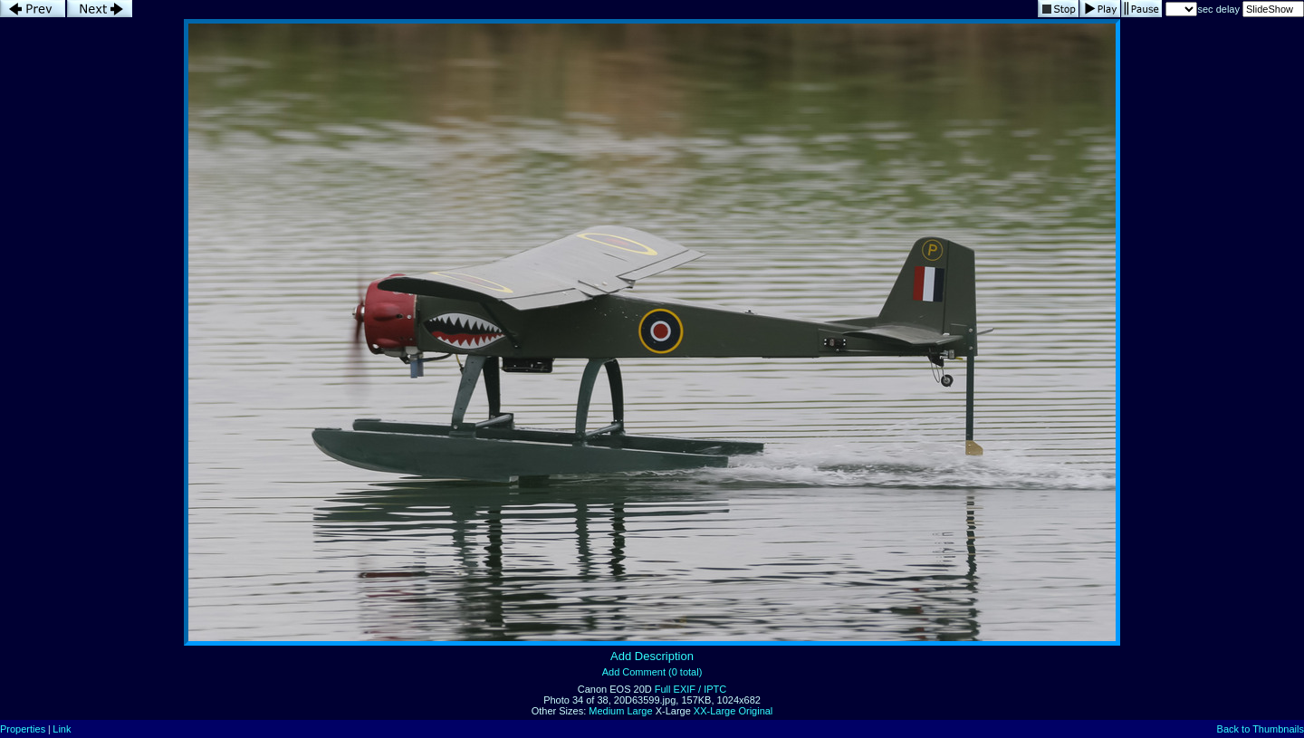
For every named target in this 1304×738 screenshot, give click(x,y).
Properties (22, 729)
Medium (606, 710)
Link (62, 729)
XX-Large (714, 710)
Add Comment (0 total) (652, 671)
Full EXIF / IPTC (690, 689)
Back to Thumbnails (1260, 729)
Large (639, 710)
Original (755, 710)
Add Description (652, 656)
